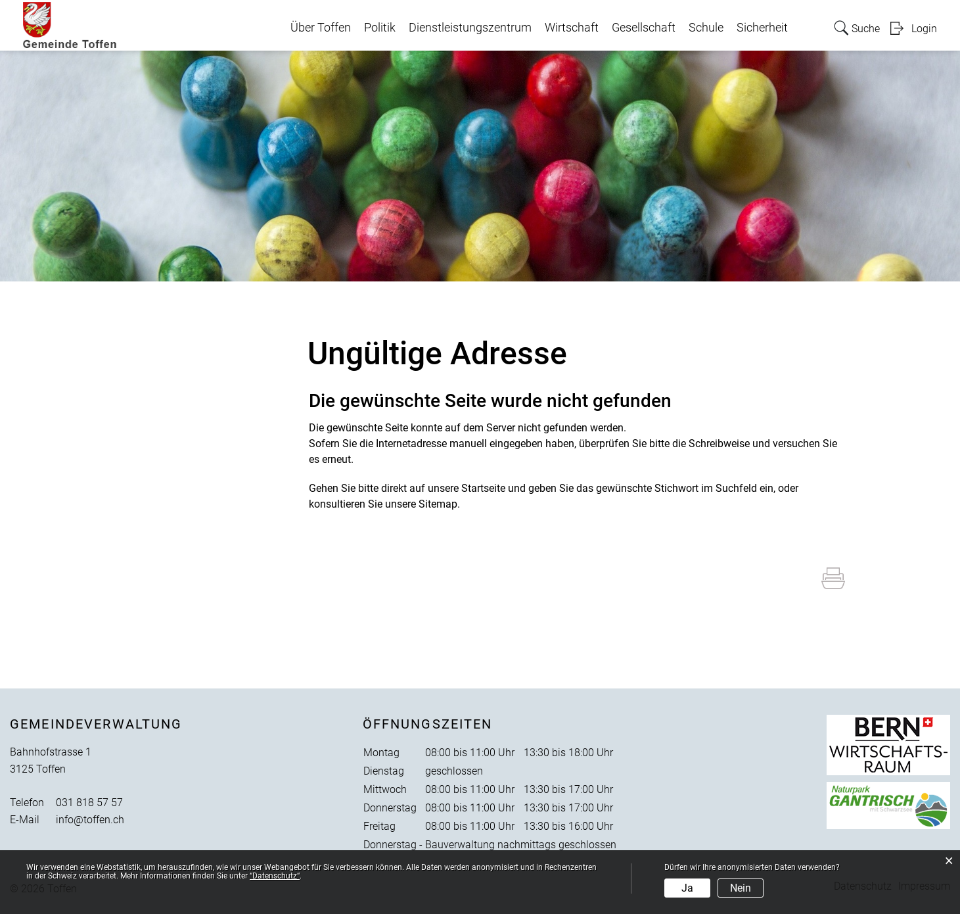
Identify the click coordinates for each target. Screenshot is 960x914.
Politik (380, 27)
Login (924, 28)
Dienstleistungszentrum (470, 27)
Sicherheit (762, 27)
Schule (706, 27)
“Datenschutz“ (275, 875)
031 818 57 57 (89, 802)
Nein (740, 888)
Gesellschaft (643, 27)
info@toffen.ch (90, 819)
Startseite (483, 488)
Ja (687, 888)
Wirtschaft (572, 27)
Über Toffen (320, 27)
